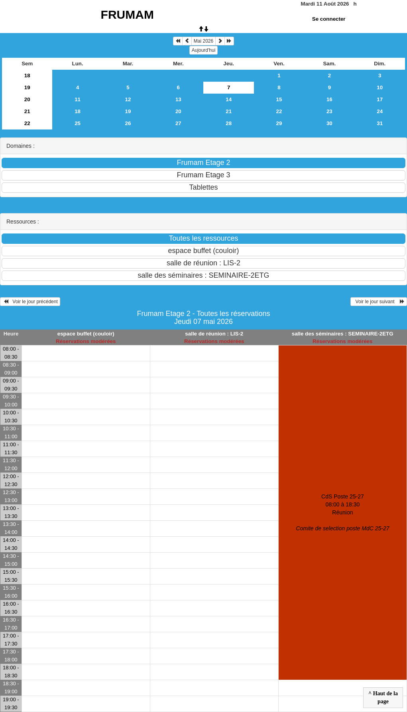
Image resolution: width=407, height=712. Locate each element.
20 (27, 99)
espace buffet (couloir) (85, 334)
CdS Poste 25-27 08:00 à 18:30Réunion (342, 512)
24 (380, 111)
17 (380, 99)
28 (229, 123)
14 (229, 99)
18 (27, 75)
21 (27, 111)
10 (380, 87)
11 (78, 99)
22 (279, 111)
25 (78, 123)
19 (27, 87)
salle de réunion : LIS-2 (214, 334)
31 (380, 123)
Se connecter (329, 19)
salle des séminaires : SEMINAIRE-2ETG (342, 334)
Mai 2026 (203, 41)
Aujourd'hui (204, 50)
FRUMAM (127, 14)
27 (178, 123)
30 (329, 123)
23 (329, 111)
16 (329, 99)
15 (279, 99)
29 (279, 123)
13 (178, 99)
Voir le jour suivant (379, 301)
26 (128, 123)
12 (128, 99)
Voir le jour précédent (30, 301)
